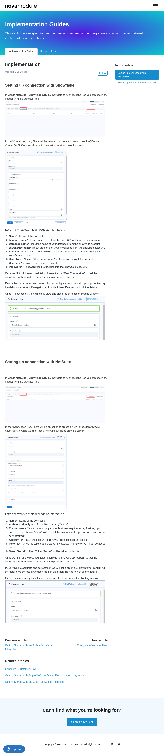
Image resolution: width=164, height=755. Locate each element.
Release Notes (48, 51)
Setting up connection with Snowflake (132, 75)
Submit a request (82, 722)
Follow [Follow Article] (102, 73)
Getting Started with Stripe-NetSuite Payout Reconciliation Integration (44, 675)
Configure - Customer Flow (92, 645)
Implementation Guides (21, 51)
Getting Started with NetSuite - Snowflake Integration (35, 681)
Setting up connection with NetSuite (137, 82)
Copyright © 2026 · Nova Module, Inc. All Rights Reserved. (75, 744)
